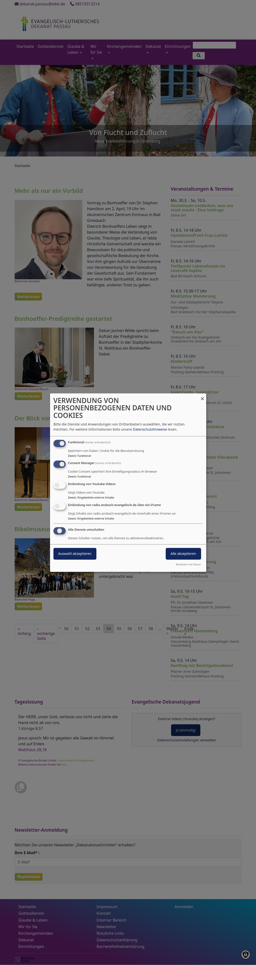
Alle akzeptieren (183, 553)
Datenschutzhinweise (150, 429)
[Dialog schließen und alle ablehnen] (202, 396)
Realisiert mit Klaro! (188, 564)
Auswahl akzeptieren (75, 553)
